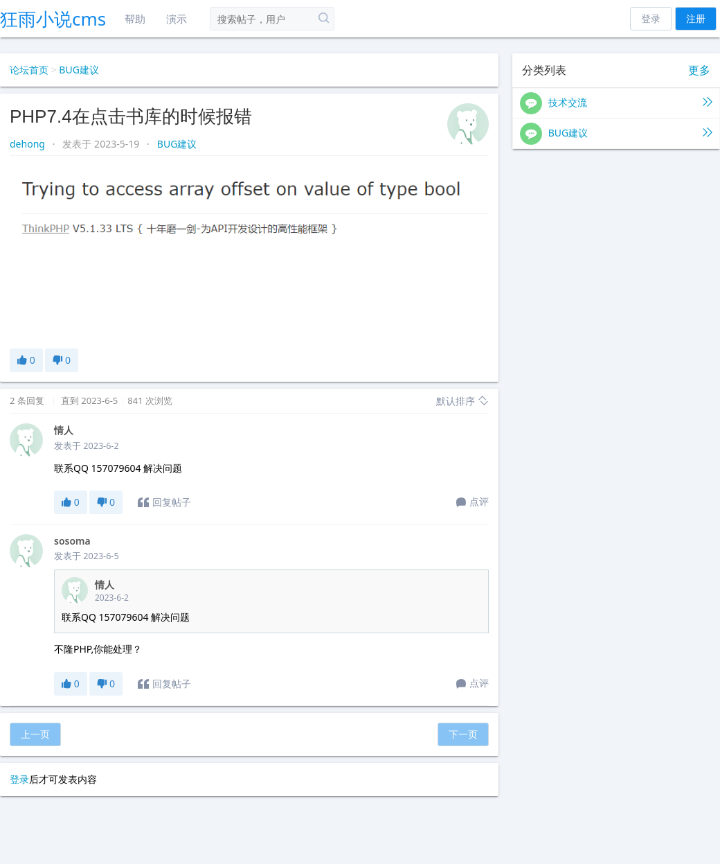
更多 (699, 70)
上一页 (35, 734)
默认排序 (462, 400)
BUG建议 (79, 69)
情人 (63, 430)
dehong (29, 143)
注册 (695, 18)
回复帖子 (164, 502)
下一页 (463, 734)
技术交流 (616, 103)
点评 (472, 502)
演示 (176, 19)
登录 (650, 18)
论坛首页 (29, 69)
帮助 (135, 19)
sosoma (72, 540)
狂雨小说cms (53, 18)
